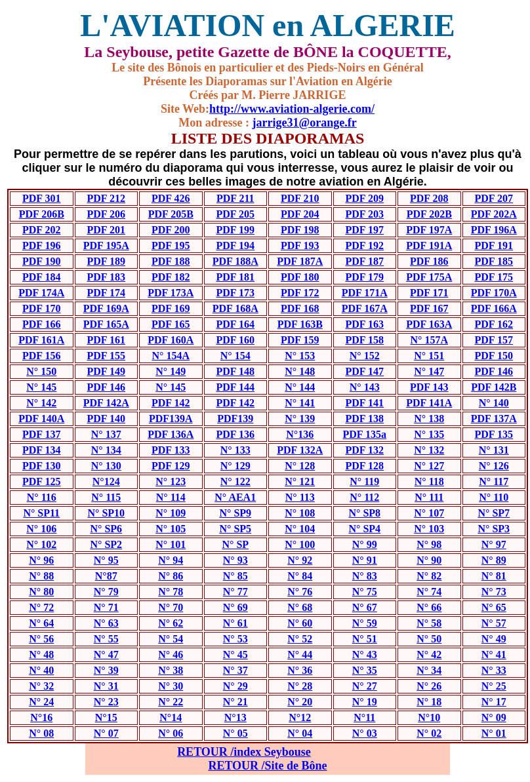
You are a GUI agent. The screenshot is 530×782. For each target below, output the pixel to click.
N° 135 (429, 434)
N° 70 (170, 607)
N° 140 (494, 402)
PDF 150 (493, 355)
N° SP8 (364, 512)
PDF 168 (300, 308)
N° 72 (41, 607)
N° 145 (41, 387)
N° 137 (106, 434)
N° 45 (235, 654)
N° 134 (106, 450)
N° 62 (170, 623)
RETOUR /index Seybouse (244, 751)
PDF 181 (235, 277)
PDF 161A (41, 339)
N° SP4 (364, 528)
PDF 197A (429, 229)
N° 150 (41, 371)
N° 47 (106, 654)
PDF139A (171, 418)
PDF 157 (493, 339)
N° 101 (170, 544)
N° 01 (493, 733)
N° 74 (429, 591)
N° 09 (493, 717)
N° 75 (364, 591)
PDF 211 (235, 198)
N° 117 (493, 481)
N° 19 (364, 701)
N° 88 (41, 575)
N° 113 (300, 497)
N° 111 (429, 497)
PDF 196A (494, 229)
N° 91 (364, 560)
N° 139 (300, 418)
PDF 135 (493, 434)
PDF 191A (429, 245)
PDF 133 (171, 450)
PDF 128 (364, 465)
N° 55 (106, 638)
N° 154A (171, 355)
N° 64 (41, 623)
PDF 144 (235, 387)
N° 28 (299, 686)
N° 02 (429, 733)
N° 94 (170, 560)
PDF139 (235, 418)
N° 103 (429, 528)
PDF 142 (171, 402)
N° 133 (235, 450)
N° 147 (429, 371)
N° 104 (300, 528)
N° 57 (493, 623)
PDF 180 (300, 277)
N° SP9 (235, 512)
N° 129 (235, 465)
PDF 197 (364, 229)
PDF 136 (235, 434)
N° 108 (300, 512)
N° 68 (299, 607)
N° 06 (170, 733)
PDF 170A (494, 292)
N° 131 (494, 450)
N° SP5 (235, 528)
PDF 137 (41, 434)
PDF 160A (171, 339)
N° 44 (299, 654)
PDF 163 (364, 324)
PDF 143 (429, 387)
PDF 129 (171, 465)
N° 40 (41, 670)
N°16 (41, 717)
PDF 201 (106, 229)
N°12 (300, 717)
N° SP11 (41, 512)
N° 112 (364, 497)
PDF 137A (494, 418)
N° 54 (170, 638)
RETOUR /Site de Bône (267, 765)
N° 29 (235, 686)
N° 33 (493, 670)
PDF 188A (235, 261)
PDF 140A (41, 418)
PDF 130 (41, 465)
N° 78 (170, 591)
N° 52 (299, 638)
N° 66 (429, 607)
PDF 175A (429, 277)
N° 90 (429, 560)
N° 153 (300, 355)
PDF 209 (364, 198)
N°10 (429, 717)
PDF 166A (494, 308)
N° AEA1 (235, 497)
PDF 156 (41, 355)
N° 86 (170, 575)
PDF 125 (41, 481)
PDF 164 (235, 324)
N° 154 (235, 355)
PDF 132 (364, 450)
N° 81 (493, 575)
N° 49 (493, 638)
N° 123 (170, 481)
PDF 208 (429, 198)
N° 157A (429, 339)
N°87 (106, 575)
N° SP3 (494, 528)
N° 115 (106, 497)
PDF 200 (171, 229)
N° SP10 (106, 512)
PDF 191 (493, 245)
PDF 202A (494, 214)
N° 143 (365, 387)
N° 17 (493, 701)
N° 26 (429, 686)
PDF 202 (41, 229)
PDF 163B (300, 324)
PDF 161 (106, 339)
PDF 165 (171, 324)
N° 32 (41, 686)
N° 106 (41, 528)
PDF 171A (365, 292)
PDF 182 (171, 277)
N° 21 (235, 701)
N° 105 (170, 528)
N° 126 (494, 465)
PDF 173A (171, 292)
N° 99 (364, 544)
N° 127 (429, 465)
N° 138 (429, 418)
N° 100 (300, 544)
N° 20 (299, 701)
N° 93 (235, 560)
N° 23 (106, 701)
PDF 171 (429, 292)
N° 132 (429, 450)
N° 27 (364, 686)
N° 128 (300, 465)
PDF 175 (493, 277)
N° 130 (106, 465)
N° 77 (235, 591)
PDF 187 (364, 261)
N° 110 (493, 497)
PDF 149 (106, 371)
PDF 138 (364, 418)
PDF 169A (106, 308)
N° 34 (429, 670)
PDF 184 (41, 277)
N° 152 (365, 355)
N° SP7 (494, 512)
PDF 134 (41, 450)
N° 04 (299, 733)
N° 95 (106, 560)
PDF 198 (300, 229)
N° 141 (300, 402)
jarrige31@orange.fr (304, 122)
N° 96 (41, 560)
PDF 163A (429, 324)
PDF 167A (365, 308)
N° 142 (41, 402)
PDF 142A (106, 402)
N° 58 (429, 623)
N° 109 (170, 512)
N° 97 (493, 544)
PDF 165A (106, 324)
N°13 (235, 717)
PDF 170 (41, 308)
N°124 (106, 481)
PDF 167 (429, 308)
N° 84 (299, 575)
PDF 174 (106, 292)
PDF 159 (300, 339)
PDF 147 (364, 371)
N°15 (106, 717)
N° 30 (170, 686)
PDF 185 (493, 261)
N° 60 (299, 623)
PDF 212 (106, 198)
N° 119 (364, 481)
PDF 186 (429, 261)
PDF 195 (171, 245)
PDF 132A (300, 450)
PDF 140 (106, 418)
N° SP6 (106, 528)
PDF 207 (493, 198)
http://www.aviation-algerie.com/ (292, 108)
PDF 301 (41, 198)
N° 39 (106, 670)
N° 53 (235, 638)
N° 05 (235, 733)
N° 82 (429, 575)
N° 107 (429, 512)
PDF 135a (364, 434)
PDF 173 (235, 292)
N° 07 (106, 733)
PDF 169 (171, 308)
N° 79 (106, 591)
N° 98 (429, 544)
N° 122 (235, 481)
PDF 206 (106, 214)
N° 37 (235, 670)
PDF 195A (106, 245)
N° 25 (493, 686)
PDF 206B (41, 214)
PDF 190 (41, 261)
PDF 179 (364, 277)
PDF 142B (493, 387)
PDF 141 (364, 402)
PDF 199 (235, 229)
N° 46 (170, 654)
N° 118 (429, 481)
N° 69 (235, 607)
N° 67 (364, 607)
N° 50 (429, 638)
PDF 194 (235, 245)
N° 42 (429, 654)
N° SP (235, 544)
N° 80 (41, 591)
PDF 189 (106, 261)
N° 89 (493, 560)
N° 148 (300, 371)
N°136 (300, 434)
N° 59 (364, 623)
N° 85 (235, 575)
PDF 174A (41, 292)
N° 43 (364, 654)
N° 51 (364, 638)
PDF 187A (300, 261)
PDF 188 (171, 261)
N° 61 (235, 623)
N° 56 (41, 638)
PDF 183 (106, 277)
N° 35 (364, 670)
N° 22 (170, 701)
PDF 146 (493, 371)
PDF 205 (235, 214)
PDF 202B (429, 214)
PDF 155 (106, 355)
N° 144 (300, 387)
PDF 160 (235, 339)
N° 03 (364, 733)
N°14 (170, 717)
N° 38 (170, 670)
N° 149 (170, 371)
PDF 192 (364, 245)
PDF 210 (300, 198)
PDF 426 (171, 198)
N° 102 (41, 544)
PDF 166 (41, 324)
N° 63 (106, 623)
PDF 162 (493, 324)
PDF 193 (300, 245)
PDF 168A (235, 308)
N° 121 (300, 481)
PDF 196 (41, 245)
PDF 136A (171, 434)
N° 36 (299, 670)
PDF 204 (300, 214)
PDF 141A (429, 402)
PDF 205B (171, 214)
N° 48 (41, 654)
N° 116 (41, 497)
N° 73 (493, 591)
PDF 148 (235, 371)
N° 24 (41, 701)
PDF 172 (300, 292)
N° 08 (41, 733)
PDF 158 (364, 339)
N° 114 (171, 497)
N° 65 (493, 607)
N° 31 (106, 686)
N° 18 (429, 701)
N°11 (364, 717)
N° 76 (299, 591)
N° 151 (429, 355)
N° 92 (299, 560)
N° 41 (493, 654)
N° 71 (106, 607)
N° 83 (364, 575)
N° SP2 (106, 544)
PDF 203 (364, 214)
